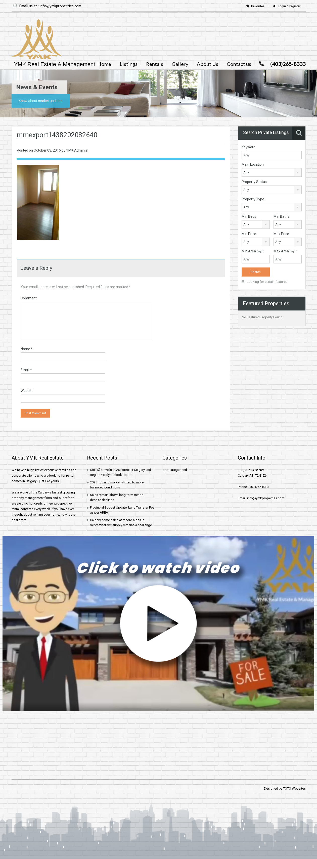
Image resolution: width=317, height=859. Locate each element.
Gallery (180, 64)
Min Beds (249, 216)
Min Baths (281, 216)
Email (26, 370)
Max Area (285, 251)
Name (27, 349)
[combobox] (272, 172)
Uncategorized (176, 470)
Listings (129, 64)
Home (104, 64)
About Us (207, 64)
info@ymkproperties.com (60, 6)
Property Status (254, 182)
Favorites (255, 6)
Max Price (281, 234)
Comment (29, 298)
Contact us (239, 64)
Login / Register (287, 6)
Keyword (248, 147)
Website (27, 391)
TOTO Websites (294, 788)
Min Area (253, 251)
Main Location (253, 164)
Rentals (154, 64)
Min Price (249, 234)
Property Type (253, 199)
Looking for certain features (264, 282)
